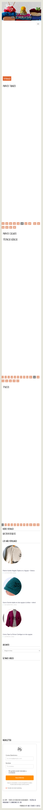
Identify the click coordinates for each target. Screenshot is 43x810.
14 (6, 381)
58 (14, 227)
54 (38, 223)
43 (10, 223)
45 (18, 223)
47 (26, 223)
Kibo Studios (31, 806)
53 (34, 223)
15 (10, 381)
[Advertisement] (21, 50)
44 (14, 223)
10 (30, 377)
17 (17, 381)
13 (3, 381)
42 (7, 223)
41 (3, 223)
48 (29, 223)
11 (34, 525)
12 (38, 377)
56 (7, 227)
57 (10, 227)
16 (14, 381)
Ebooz (38, 806)
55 (3, 227)
